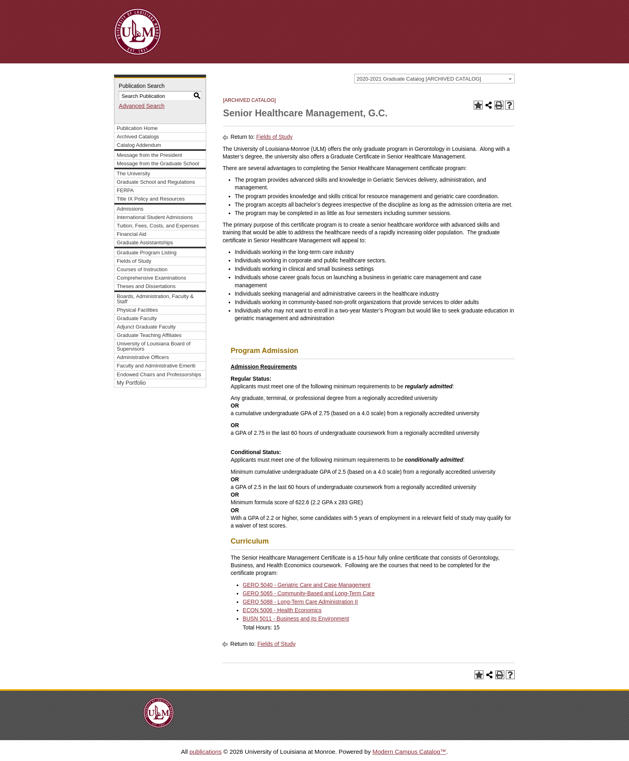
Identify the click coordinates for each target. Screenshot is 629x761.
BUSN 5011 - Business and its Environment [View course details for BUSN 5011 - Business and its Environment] (296, 619)
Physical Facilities (137, 310)
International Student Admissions (155, 217)
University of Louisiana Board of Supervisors (154, 346)
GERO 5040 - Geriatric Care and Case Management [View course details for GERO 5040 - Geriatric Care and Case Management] (306, 585)
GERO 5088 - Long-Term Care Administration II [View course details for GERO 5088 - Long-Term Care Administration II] (300, 602)
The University (133, 173)
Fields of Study (134, 261)
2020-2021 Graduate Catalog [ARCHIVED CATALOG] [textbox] (419, 79)
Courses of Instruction (142, 269)
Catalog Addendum (139, 145)
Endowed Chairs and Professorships (159, 374)
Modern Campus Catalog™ (409, 751)
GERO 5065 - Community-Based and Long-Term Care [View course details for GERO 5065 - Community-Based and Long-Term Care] (309, 594)
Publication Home (137, 128)
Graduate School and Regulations (156, 182)
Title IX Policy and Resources (151, 199)
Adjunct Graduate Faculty (146, 327)
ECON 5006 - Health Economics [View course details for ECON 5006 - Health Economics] (282, 610)
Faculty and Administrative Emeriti (156, 366)
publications (205, 751)
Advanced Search (141, 106)
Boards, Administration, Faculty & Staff (155, 298)
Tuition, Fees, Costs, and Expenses (158, 226)
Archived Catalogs (138, 137)
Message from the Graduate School (158, 163)
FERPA (125, 190)
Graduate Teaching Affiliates (149, 335)
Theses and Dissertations (146, 286)
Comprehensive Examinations (151, 278)
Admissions (130, 209)
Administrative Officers (143, 357)
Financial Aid (131, 234)
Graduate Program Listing (147, 253)
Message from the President (149, 155)
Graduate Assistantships (145, 242)
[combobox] (434, 78)
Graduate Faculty (137, 318)
